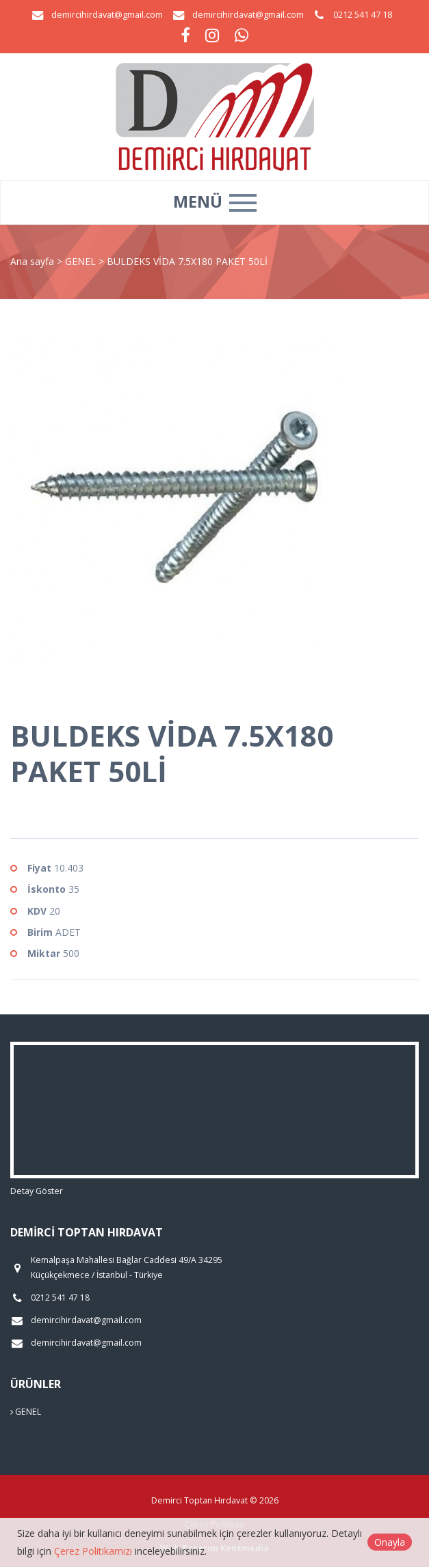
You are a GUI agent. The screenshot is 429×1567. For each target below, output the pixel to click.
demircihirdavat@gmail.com (107, 14)
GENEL (82, 261)
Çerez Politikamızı (93, 1550)
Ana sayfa (32, 261)
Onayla (389, 1542)
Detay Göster (36, 1191)
